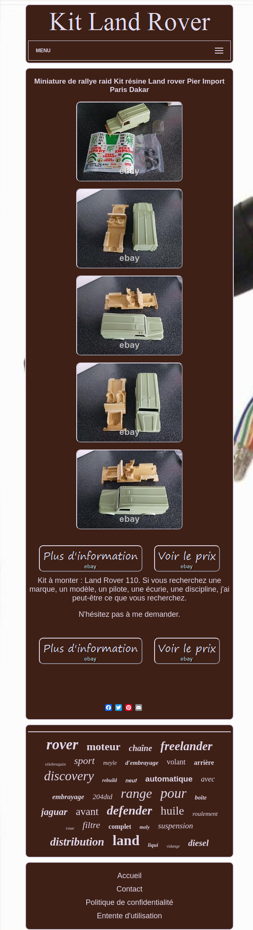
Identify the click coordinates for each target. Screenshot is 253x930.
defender (129, 810)
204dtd (102, 797)
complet (119, 826)
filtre (91, 825)
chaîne (140, 748)
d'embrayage (141, 762)
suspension (175, 825)
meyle (110, 763)
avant (87, 811)
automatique (169, 778)
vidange (173, 846)
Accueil (129, 875)
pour (173, 793)
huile (172, 810)
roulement (204, 813)
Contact (129, 889)
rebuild (109, 780)
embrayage (68, 797)
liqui (153, 845)
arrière (204, 762)
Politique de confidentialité (129, 902)
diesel (198, 843)
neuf (131, 780)
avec (208, 779)
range (136, 793)
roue (70, 827)
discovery (69, 776)
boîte (201, 798)
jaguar (54, 812)
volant (176, 762)
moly (144, 827)
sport (84, 760)
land (126, 840)
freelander (186, 746)
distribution (77, 841)
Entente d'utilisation (129, 916)
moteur (104, 747)
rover (62, 744)
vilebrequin (55, 763)
